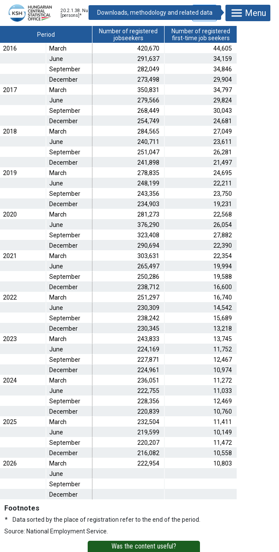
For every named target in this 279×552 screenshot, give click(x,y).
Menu (248, 13)
